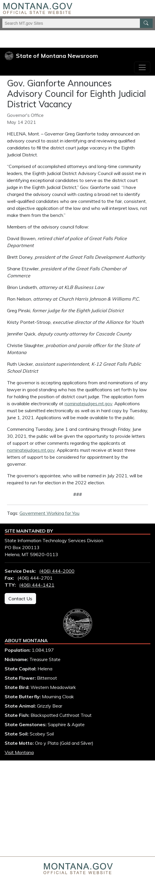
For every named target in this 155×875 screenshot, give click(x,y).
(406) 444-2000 (56, 571)
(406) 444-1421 (36, 585)
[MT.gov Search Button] (146, 23)
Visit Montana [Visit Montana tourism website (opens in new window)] (19, 752)
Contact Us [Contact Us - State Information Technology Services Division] (20, 598)
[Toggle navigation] (142, 67)
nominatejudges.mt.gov (88, 403)
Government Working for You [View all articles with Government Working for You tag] (49, 513)
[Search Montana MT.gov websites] (77, 23)
